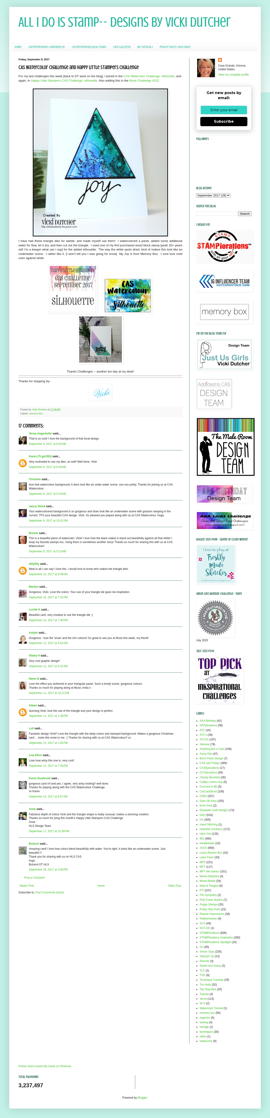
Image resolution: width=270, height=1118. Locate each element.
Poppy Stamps (209, 904)
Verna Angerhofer (40, 433)
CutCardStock (208, 791)
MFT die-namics (209, 871)
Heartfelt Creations (211, 829)
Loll (31, 728)
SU (202, 947)
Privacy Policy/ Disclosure (175, 47)
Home (18, 47)
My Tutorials (145, 47)
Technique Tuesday (211, 979)
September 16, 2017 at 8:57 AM (48, 796)
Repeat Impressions (212, 914)
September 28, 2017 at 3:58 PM (48, 869)
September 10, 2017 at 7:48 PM (48, 620)
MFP (202, 862)
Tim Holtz (205, 984)
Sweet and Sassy (210, 965)
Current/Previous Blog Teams (89, 47)
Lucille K (34, 609)
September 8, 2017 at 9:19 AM (47, 493)
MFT (202, 866)
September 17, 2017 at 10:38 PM (49, 831)
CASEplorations (209, 768)
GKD (203, 815)
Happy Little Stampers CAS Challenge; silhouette (64, 80)
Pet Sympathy (208, 895)
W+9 (202, 1003)
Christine (35, 479)
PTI (202, 890)
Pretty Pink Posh (210, 909)
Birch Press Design (211, 758)
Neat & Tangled (209, 885)
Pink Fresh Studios (211, 899)
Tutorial (204, 994)
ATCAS (204, 739)
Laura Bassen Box (211, 852)
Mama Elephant (209, 876)
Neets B (34, 678)
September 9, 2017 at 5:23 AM (47, 551)
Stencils (204, 961)
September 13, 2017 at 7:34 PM (48, 765)
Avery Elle (206, 753)
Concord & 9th (208, 786)
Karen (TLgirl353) (40, 456)
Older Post (174, 885)
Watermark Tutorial (211, 1008)
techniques (206, 1031)
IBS (202, 838)
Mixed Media (207, 881)
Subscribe (224, 121)
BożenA (34, 843)
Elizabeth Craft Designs (214, 810)
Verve (203, 998)
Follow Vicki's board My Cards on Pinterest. (45, 1066)
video (203, 1036)
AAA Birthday (208, 720)
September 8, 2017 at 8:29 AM (47, 467)
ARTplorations (208, 725)
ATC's (203, 734)
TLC (202, 970)
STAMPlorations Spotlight (215, 942)
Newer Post (27, 885)
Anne (32, 809)
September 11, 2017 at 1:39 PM (48, 716)
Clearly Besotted (210, 777)
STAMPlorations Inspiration (216, 937)
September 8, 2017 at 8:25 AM (47, 444)
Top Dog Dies (208, 989)
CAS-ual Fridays (210, 763)
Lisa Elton (35, 755)
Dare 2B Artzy (208, 801)
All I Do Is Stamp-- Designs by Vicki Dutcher (124, 22)
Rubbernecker (208, 918)
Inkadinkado (207, 843)
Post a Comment (34, 877)
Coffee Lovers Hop (211, 782)
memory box (36, 413)
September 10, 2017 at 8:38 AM (48, 574)
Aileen (33, 705)
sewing (204, 1022)
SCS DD (205, 928)
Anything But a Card (212, 749)
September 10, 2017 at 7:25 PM (48, 597)
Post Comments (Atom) (49, 892)
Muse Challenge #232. (144, 80)
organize (205, 1017)
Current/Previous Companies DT (46, 47)
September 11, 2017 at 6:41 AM (48, 666)
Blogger (142, 1097)
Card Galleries (122, 47)
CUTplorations (208, 772)
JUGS (203, 847)
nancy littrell (37, 506)
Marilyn (34, 586)
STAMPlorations (209, 933)
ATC (202, 730)
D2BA (203, 796)
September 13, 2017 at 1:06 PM (48, 743)
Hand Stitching (209, 824)
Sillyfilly (34, 563)
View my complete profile (233, 74)
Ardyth (33, 632)
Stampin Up (207, 956)
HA (202, 819)
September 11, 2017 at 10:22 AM (49, 693)
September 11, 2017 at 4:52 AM (48, 643)
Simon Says (207, 951)
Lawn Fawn (207, 857)
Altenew (205, 744)
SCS (202, 923)
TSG (202, 975)
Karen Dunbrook (40, 778)
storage (204, 1027)
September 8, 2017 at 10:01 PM (48, 520)
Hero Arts (205, 833)
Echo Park (206, 805)
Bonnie (33, 533)
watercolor (206, 1041)
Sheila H (34, 655)
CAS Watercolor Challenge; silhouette (148, 76)
